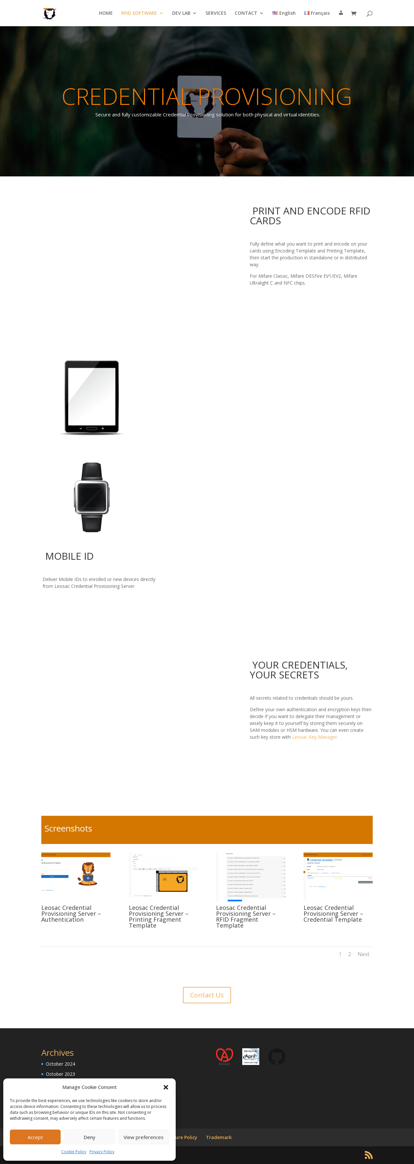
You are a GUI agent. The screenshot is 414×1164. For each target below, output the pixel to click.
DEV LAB (181, 13)
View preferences (144, 1137)
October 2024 (60, 1064)
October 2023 (60, 1074)
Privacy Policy (101, 1151)
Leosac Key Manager (314, 737)
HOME (106, 13)
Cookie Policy (73, 1151)
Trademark (219, 1137)
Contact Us (207, 995)
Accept (35, 1137)
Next (363, 954)
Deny (89, 1137)
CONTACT (246, 13)
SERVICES (216, 13)
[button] (166, 1087)
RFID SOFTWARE (139, 13)
